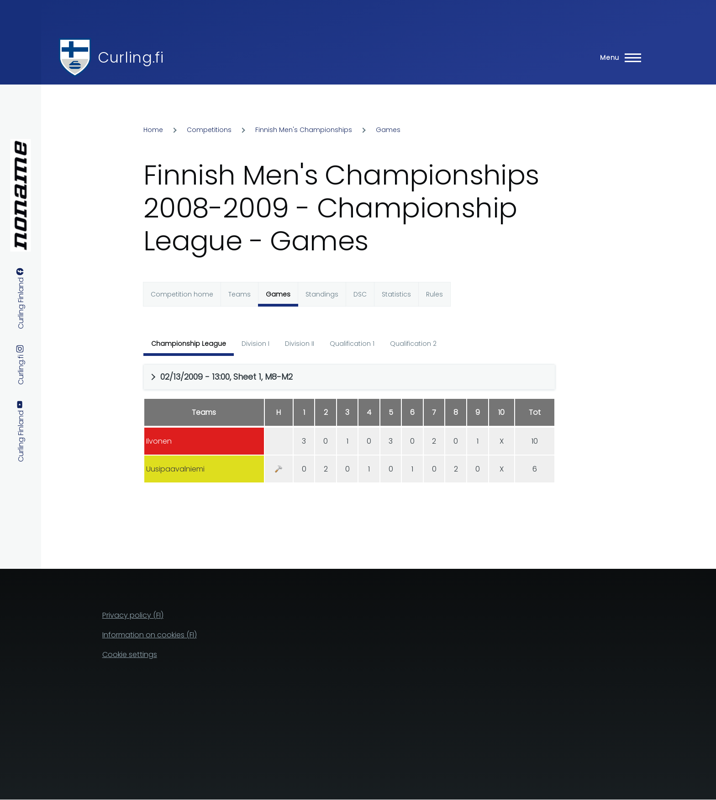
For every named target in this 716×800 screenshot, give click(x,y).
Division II (299, 343)
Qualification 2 (413, 343)
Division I (255, 343)
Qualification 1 (352, 343)
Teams (239, 294)
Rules (434, 294)
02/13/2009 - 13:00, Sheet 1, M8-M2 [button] (226, 376)
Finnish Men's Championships (303, 129)
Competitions (209, 129)
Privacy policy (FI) (132, 615)
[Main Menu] (618, 57)
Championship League (188, 343)
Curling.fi (130, 57)
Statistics (396, 294)
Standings (321, 294)
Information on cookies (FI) (149, 635)
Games (388, 129)
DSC (360, 294)
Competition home (182, 294)
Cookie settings (129, 654)
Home (153, 129)
